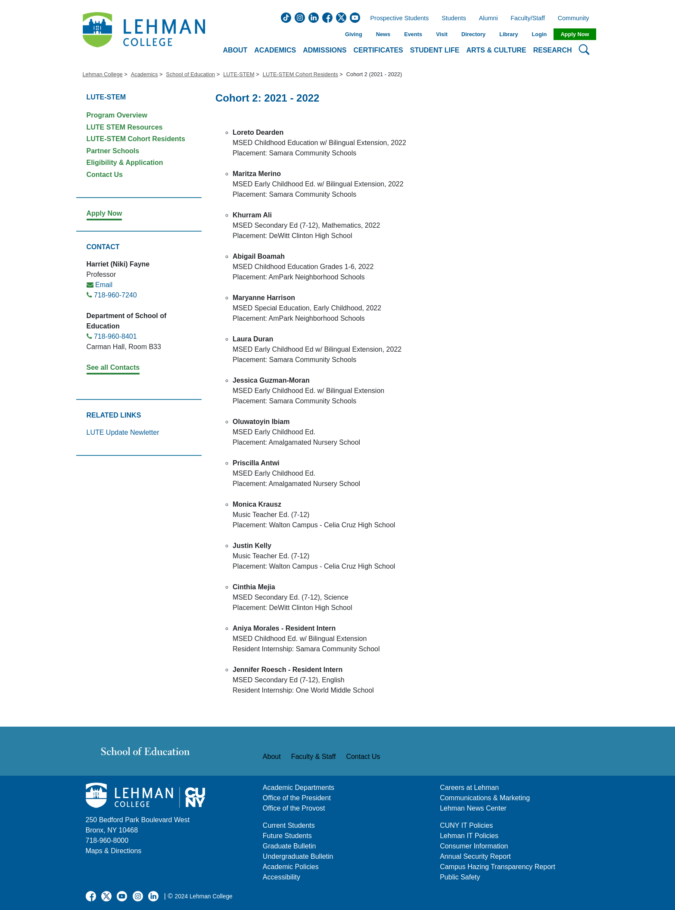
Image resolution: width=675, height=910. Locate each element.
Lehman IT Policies (469, 835)
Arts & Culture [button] (496, 50)
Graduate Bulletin (289, 846)
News (383, 34)
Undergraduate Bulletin (298, 856)
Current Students (289, 825)
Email (103, 284)
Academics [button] (275, 50)
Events (413, 34)
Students (454, 18)
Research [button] (552, 50)
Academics (144, 74)
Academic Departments (298, 787)
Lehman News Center (473, 808)
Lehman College (103, 74)
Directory (473, 34)
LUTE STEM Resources (125, 127)
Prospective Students (397, 18)
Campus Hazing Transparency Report (497, 866)
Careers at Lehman (469, 787)
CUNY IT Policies (466, 825)
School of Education (190, 74)
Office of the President (297, 798)
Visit (442, 34)
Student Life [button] (435, 50)
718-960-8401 (115, 336)
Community (576, 18)
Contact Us (105, 174)
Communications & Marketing (485, 798)
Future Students (287, 835)
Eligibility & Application (125, 162)
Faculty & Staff (313, 756)
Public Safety (460, 877)
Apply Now (574, 34)
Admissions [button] (324, 50)
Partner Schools (113, 151)
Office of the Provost (294, 808)
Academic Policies (291, 866)
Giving (353, 34)
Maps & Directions (114, 850)
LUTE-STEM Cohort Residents (300, 74)
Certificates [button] (378, 50)
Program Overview (117, 115)
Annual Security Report (475, 856)
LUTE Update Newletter (123, 432)
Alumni (488, 18)
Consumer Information (474, 846)
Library (508, 34)
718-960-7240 (115, 295)
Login (539, 34)
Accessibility (281, 877)
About (272, 756)
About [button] (235, 50)
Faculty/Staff (528, 18)
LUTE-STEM (239, 74)
